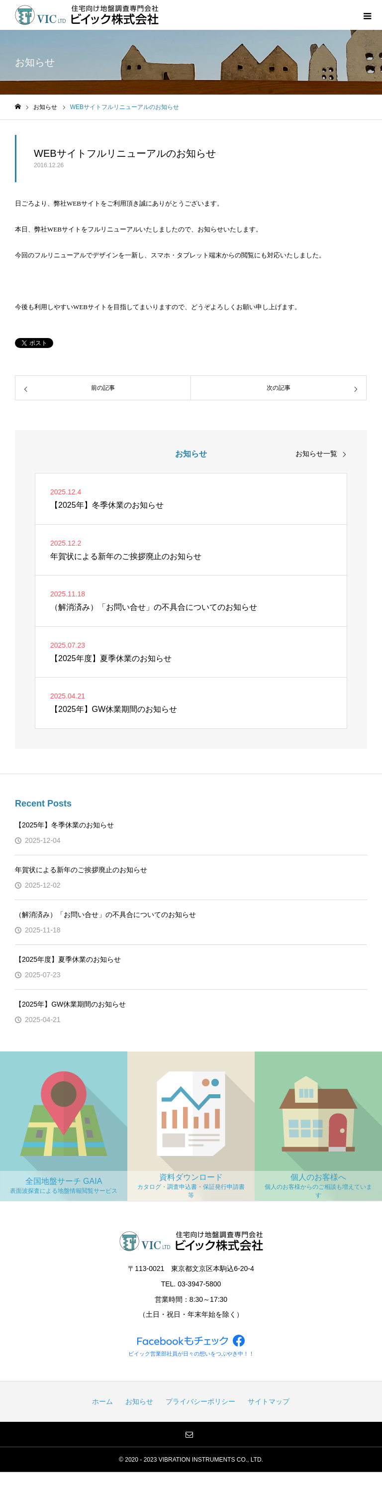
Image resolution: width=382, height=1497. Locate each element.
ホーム (102, 1401)
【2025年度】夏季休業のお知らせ (68, 959)
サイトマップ (268, 1401)
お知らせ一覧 (316, 453)
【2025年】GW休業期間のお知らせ (70, 1004)
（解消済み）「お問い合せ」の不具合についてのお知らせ (105, 915)
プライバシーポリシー (200, 1401)
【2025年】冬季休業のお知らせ (64, 825)
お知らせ (139, 1401)
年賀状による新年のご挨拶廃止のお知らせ (81, 870)
